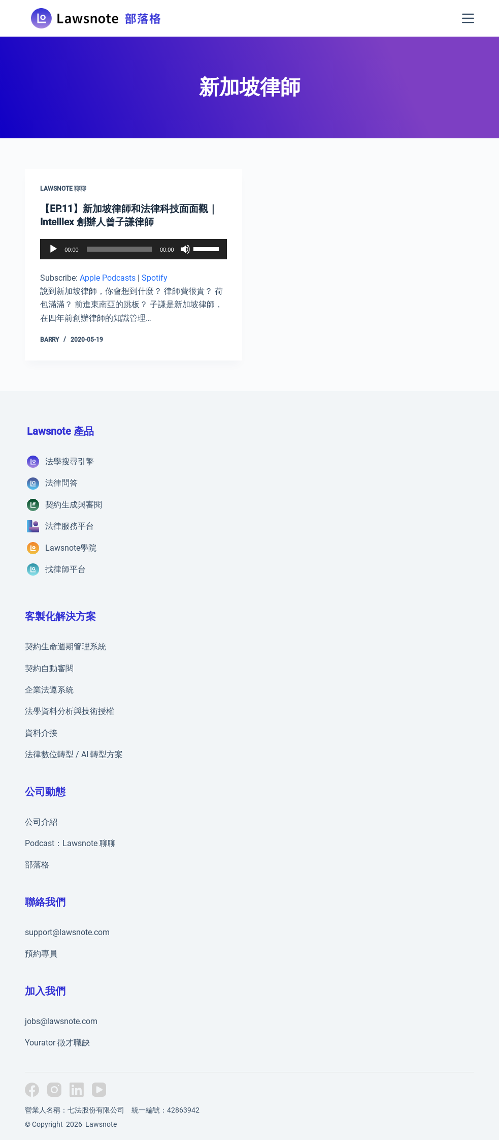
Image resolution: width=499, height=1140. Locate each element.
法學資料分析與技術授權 (69, 711)
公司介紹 (41, 821)
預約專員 (41, 953)
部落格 (37, 864)
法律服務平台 (69, 526)
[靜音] (185, 249)
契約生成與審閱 (73, 504)
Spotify (155, 277)
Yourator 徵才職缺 (57, 1042)
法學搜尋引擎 (69, 461)
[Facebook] (32, 1090)
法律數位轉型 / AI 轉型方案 (74, 754)
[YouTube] (99, 1090)
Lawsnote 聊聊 (63, 188)
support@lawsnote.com (67, 932)
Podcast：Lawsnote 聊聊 (70, 843)
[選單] (468, 18)
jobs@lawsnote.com (61, 1021)
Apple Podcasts (108, 277)
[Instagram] (54, 1090)
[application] (133, 248)
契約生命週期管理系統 (65, 646)
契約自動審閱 (49, 668)
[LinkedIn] (77, 1090)
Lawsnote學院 (70, 547)
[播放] (53, 249)
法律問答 (61, 483)
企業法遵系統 (49, 690)
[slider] (119, 248)
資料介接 (41, 732)
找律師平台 (65, 569)
